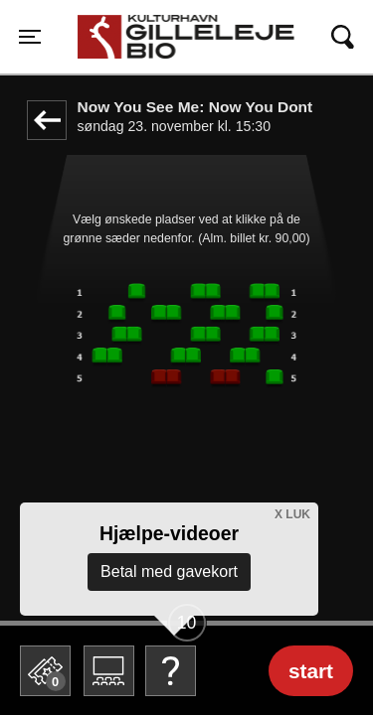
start (310, 670)
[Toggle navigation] (30, 37)
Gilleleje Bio (129, 27)
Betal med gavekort (169, 571)
